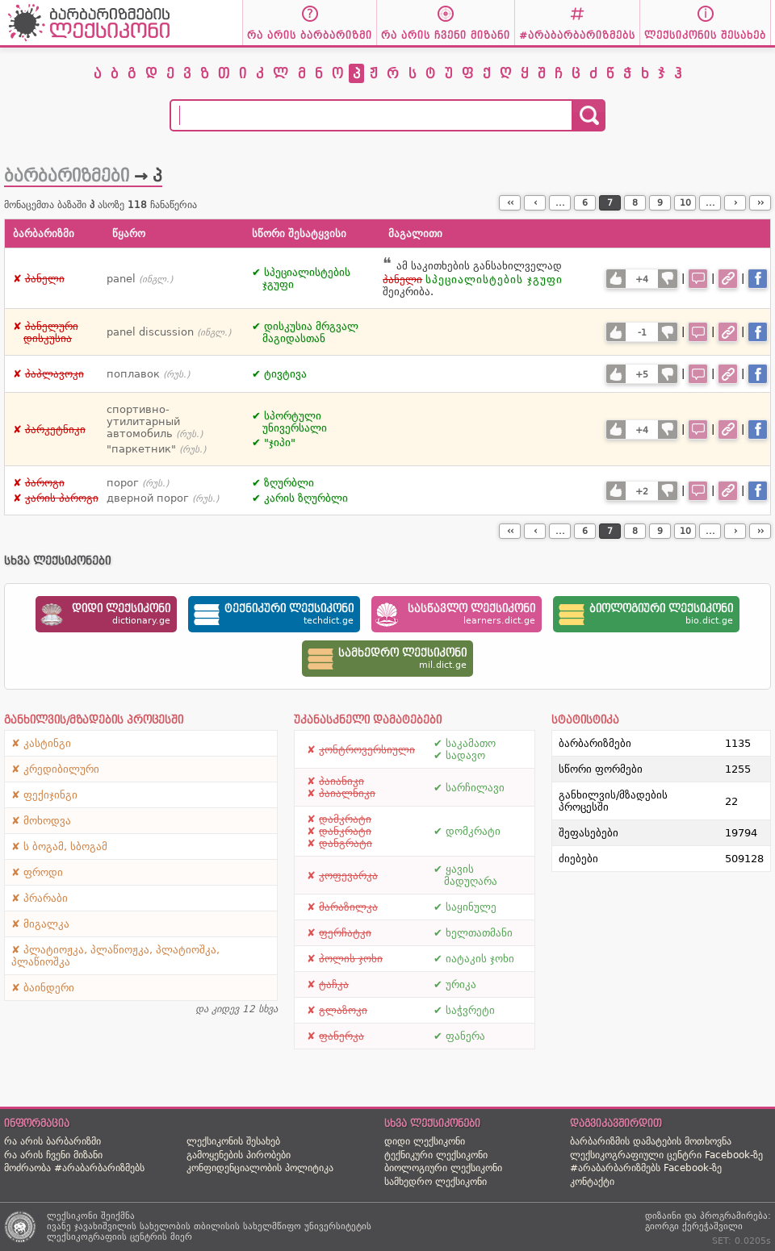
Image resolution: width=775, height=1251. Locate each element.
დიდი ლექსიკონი (424, 1141)
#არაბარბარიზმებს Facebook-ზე (646, 1168)
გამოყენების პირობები (238, 1155)
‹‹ (510, 203)
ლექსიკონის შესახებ (233, 1141)
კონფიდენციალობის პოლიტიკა (259, 1168)
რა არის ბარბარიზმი (52, 1141)
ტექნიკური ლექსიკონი (436, 1155)
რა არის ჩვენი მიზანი (53, 1155)
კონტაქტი (592, 1181)
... (560, 203)
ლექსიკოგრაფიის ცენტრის (107, 1237)
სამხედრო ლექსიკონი (435, 1181)
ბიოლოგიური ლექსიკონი (443, 1168)
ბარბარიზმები (66, 176)
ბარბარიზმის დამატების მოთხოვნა (650, 1141)
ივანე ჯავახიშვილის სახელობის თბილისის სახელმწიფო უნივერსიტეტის (209, 1226)
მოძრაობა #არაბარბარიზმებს (74, 1168)
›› (760, 203)
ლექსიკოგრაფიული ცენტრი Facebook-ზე (666, 1155)
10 (685, 203)
